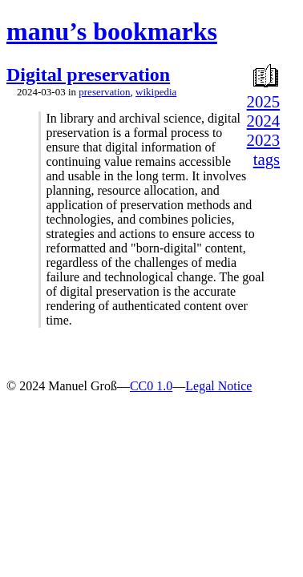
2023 (264, 140)
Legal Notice (218, 386)
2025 (264, 101)
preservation (104, 92)
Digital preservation (88, 74)
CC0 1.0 (151, 386)
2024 (264, 120)
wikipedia (155, 92)
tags (267, 159)
